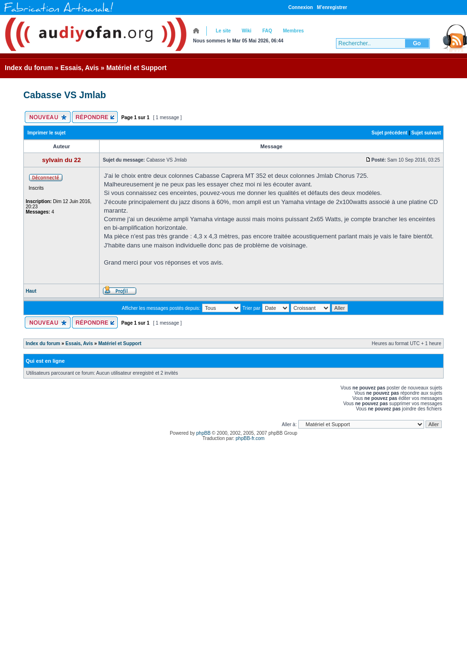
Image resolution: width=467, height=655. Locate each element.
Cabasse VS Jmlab (64, 95)
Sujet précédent (389, 132)
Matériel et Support (136, 68)
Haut (31, 291)
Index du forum (29, 68)
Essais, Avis (80, 68)
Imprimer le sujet (47, 132)
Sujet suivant (426, 132)
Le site (223, 30)
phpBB (203, 433)
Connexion (300, 7)
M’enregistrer (332, 7)
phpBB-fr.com (250, 438)
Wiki (246, 30)
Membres (293, 30)
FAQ (267, 30)
